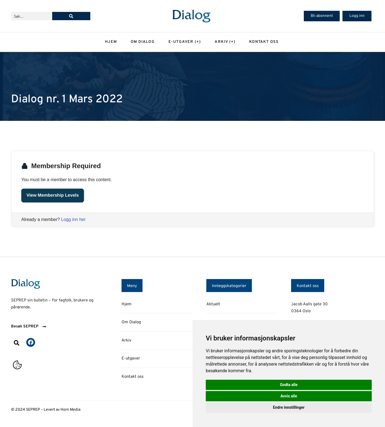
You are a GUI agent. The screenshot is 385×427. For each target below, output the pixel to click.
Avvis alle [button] (288, 396)
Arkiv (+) (225, 42)
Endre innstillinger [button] (288, 407)
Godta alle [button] (289, 384)
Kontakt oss (264, 42)
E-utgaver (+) (184, 42)
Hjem (111, 42)
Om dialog (143, 42)
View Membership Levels (53, 195)
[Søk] (71, 16)
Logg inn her (73, 219)
